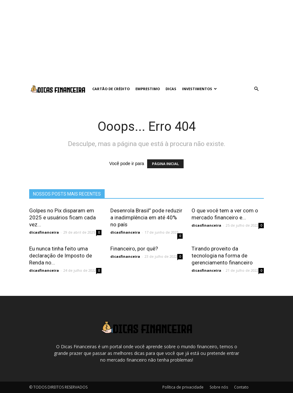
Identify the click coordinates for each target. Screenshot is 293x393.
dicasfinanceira (44, 232)
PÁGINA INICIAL (165, 164)
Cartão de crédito (111, 88)
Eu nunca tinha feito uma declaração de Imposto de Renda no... (60, 255)
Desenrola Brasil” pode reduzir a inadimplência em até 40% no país (146, 217)
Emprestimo (147, 88)
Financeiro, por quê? (134, 248)
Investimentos (199, 88)
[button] (256, 89)
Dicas (171, 88)
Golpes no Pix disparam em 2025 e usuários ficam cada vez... (62, 217)
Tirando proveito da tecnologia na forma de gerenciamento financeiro (222, 255)
